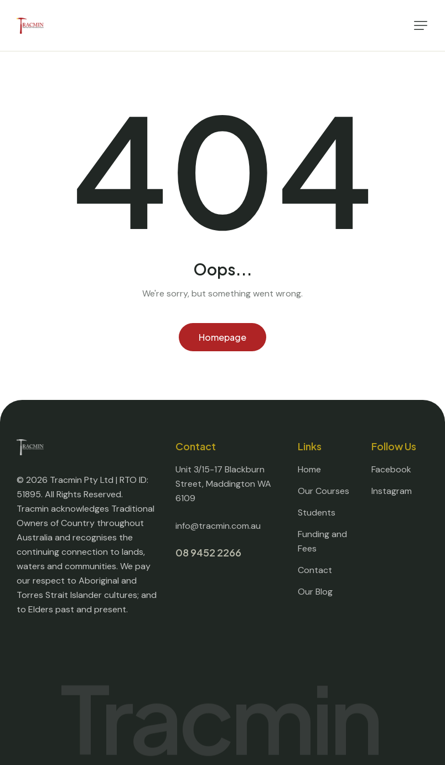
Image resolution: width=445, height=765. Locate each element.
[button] (420, 25)
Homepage (222, 337)
